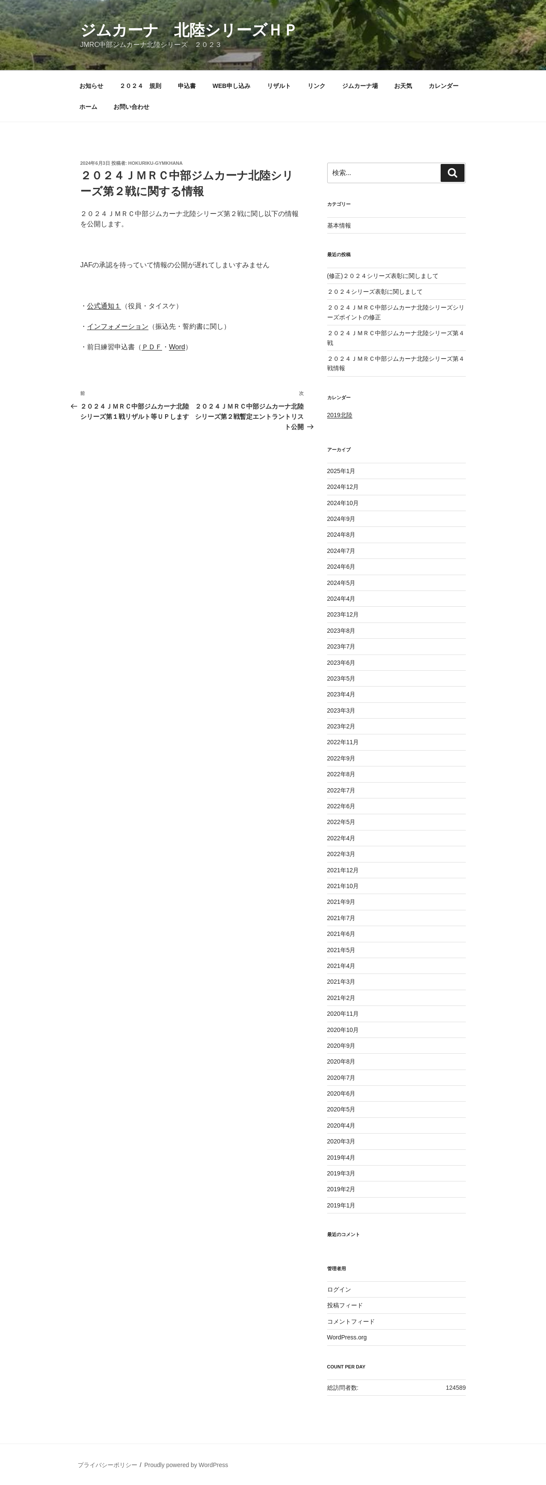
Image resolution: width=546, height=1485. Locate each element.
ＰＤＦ (152, 347)
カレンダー (444, 85)
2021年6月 (341, 933)
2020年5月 (341, 1109)
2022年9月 (341, 758)
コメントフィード (351, 1321)
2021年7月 (341, 918)
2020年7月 (341, 1077)
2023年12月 (343, 614)
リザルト (279, 85)
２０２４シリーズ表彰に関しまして (375, 291)
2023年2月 (341, 726)
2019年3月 (341, 1173)
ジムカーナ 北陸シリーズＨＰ (189, 30)
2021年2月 (341, 997)
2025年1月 (341, 471)
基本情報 (339, 225)
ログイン (339, 1289)
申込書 (187, 85)
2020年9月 (341, 1045)
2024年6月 (341, 566)
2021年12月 (343, 870)
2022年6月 (341, 806)
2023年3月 (341, 710)
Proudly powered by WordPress (186, 1465)
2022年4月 (341, 838)
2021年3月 (341, 981)
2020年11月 (343, 1013)
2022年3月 (341, 854)
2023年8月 (341, 630)
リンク (316, 85)
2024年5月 (341, 582)
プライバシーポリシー (107, 1465)
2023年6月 (341, 662)
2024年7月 (341, 550)
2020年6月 (341, 1093)
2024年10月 (343, 503)
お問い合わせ (131, 106)
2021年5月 (341, 950)
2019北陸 (339, 415)
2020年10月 (343, 1029)
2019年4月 (341, 1157)
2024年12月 (343, 486)
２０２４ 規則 (140, 85)
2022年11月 (343, 742)
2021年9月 (341, 901)
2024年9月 (341, 518)
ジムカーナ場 (360, 85)
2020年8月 (341, 1061)
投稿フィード (345, 1305)
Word (177, 347)
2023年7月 (341, 646)
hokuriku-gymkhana (155, 163)
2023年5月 (341, 678)
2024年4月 (341, 598)
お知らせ (91, 85)
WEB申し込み (231, 85)
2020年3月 (341, 1141)
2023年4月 (341, 694)
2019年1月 (341, 1205)
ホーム (88, 106)
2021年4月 (341, 965)
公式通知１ (104, 306)
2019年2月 (341, 1189)
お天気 (403, 85)
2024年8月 (341, 534)
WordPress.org (347, 1337)
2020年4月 (341, 1125)
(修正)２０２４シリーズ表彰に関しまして (383, 275)
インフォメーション (117, 326)
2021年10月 (343, 886)
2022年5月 (341, 822)
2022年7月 (341, 790)
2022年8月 (341, 774)
